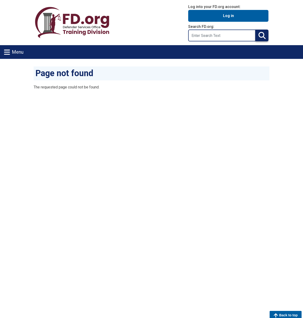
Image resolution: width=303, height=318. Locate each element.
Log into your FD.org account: (214, 6)
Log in (228, 15)
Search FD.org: (201, 26)
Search (262, 35)
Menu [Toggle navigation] (13, 52)
